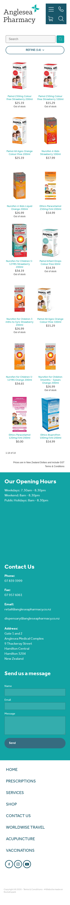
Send (12, 743)
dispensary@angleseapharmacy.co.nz (32, 618)
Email (7, 700)
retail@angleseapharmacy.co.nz (27, 609)
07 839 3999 (13, 581)
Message (9, 713)
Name (8, 686)
